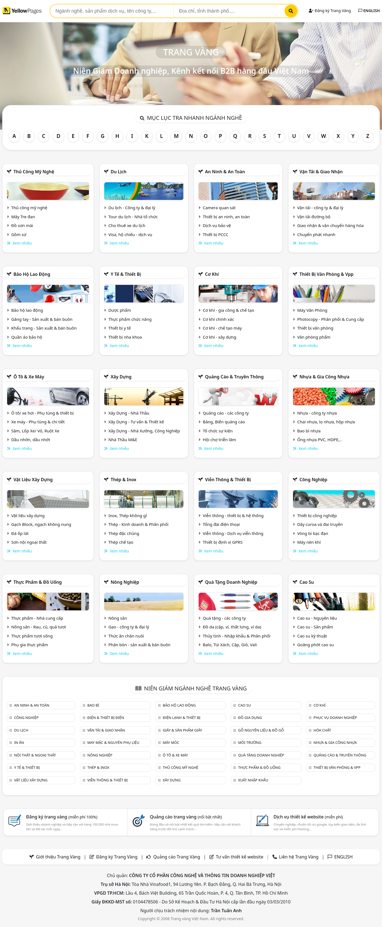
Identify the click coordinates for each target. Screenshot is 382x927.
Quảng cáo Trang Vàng (176, 857)
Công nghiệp (313, 480)
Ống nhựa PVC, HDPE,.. (319, 439)
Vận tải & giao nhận (320, 172)
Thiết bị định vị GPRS (223, 542)
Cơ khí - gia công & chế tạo (228, 310)
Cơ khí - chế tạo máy (222, 328)
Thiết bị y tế (119, 328)
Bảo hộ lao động (31, 274)
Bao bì (93, 705)
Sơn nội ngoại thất (29, 542)
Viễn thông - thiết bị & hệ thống (233, 515)
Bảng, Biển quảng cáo (224, 421)
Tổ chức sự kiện (218, 430)
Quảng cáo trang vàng (186, 817)
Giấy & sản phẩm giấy (182, 730)
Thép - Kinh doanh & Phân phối (138, 524)
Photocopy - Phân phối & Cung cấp (330, 319)
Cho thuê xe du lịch (126, 225)
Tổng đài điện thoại (221, 524)
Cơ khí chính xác (218, 319)
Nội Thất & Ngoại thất (35, 755)
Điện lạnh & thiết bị (181, 717)
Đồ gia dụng (250, 717)
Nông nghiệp (125, 582)
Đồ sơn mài (22, 225)
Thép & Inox (123, 480)
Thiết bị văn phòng (315, 328)
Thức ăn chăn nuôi (126, 636)
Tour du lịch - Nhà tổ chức (133, 216)
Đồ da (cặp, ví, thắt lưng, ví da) (232, 627)
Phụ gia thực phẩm (29, 644)
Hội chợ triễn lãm (219, 439)
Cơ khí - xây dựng (219, 337)
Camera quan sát (219, 207)
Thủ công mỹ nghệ (33, 172)
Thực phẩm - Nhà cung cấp (37, 618)
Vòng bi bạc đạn (312, 533)
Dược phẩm (119, 310)
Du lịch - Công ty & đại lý (131, 207)
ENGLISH (369, 10)
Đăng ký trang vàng (61, 817)
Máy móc (171, 742)
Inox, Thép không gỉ (127, 515)
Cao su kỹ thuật (312, 636)
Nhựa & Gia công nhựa (324, 377)
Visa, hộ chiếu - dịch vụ (130, 234)
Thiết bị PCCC (215, 234)
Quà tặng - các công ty (224, 618)
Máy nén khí (309, 542)
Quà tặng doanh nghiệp (231, 582)
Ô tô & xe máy (28, 377)
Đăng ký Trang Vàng (330, 10)
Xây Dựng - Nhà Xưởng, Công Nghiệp (144, 430)
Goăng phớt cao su (315, 644)
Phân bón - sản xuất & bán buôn (139, 644)
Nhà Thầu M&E (122, 439)
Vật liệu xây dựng (33, 480)
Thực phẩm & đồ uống (37, 582)
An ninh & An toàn (225, 172)
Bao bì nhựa (309, 430)
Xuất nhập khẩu (253, 780)
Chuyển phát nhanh (316, 234)
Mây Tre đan (23, 216)
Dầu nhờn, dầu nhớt (30, 439)
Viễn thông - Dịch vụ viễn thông (233, 533)
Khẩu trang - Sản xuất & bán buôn (44, 328)
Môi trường (250, 742)
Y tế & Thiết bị (126, 274)
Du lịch (119, 172)
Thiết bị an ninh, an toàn (226, 216)
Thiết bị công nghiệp (317, 515)
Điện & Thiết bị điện (105, 717)
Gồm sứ (18, 234)
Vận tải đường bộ (313, 216)
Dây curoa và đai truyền (320, 524)
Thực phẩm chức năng (130, 319)
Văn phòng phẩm (313, 337)
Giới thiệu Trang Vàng (58, 857)
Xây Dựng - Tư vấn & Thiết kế (136, 421)
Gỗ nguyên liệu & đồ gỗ (261, 730)
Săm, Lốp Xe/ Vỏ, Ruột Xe (35, 430)
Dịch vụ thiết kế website (308, 817)
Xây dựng (121, 377)
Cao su (306, 582)
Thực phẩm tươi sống (32, 636)
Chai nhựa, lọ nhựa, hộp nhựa (326, 421)
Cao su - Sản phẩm (315, 627)
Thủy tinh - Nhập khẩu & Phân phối (236, 636)
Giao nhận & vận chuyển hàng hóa (330, 225)
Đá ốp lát (20, 533)
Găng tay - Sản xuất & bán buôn (41, 319)
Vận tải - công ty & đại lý (320, 207)
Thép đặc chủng (123, 533)
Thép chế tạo (120, 542)
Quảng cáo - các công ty (226, 413)
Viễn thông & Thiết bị (228, 480)
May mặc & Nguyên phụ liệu (113, 742)
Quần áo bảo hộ (26, 337)
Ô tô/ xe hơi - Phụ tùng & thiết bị (42, 413)
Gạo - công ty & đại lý (128, 627)
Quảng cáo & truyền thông (234, 377)
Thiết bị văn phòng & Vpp (326, 274)
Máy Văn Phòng (312, 310)
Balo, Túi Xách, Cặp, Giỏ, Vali (230, 644)
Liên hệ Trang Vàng (299, 857)
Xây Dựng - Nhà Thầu (128, 413)
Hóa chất (322, 730)
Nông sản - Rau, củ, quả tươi (38, 627)
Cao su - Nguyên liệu (317, 618)
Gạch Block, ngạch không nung (41, 524)
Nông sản (117, 618)
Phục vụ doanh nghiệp (335, 717)
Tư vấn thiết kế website (240, 857)
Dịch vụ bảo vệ (217, 225)
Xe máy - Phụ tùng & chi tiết (38, 421)
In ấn (19, 742)
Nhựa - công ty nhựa (317, 413)
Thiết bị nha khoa (125, 337)
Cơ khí (212, 274)
